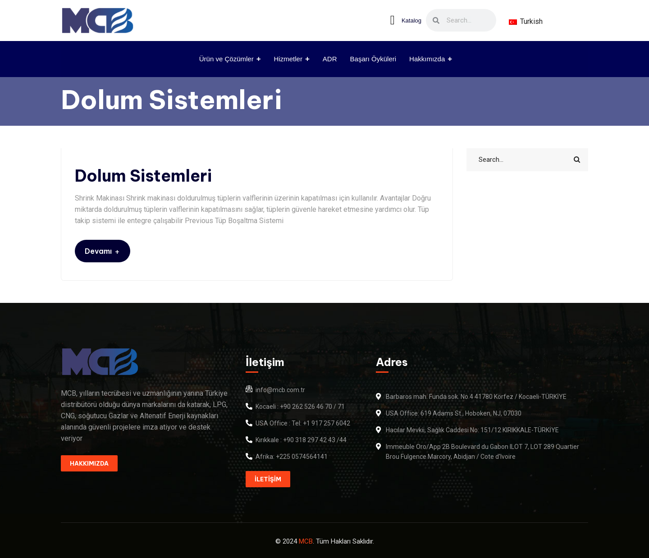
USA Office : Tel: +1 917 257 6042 (303, 423)
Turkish (526, 21)
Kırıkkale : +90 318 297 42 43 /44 (301, 440)
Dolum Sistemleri (143, 176)
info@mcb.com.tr (280, 389)
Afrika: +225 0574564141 (292, 456)
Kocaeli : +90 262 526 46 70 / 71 (300, 406)
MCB (306, 541)
